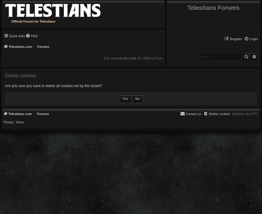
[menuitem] (251, 39)
